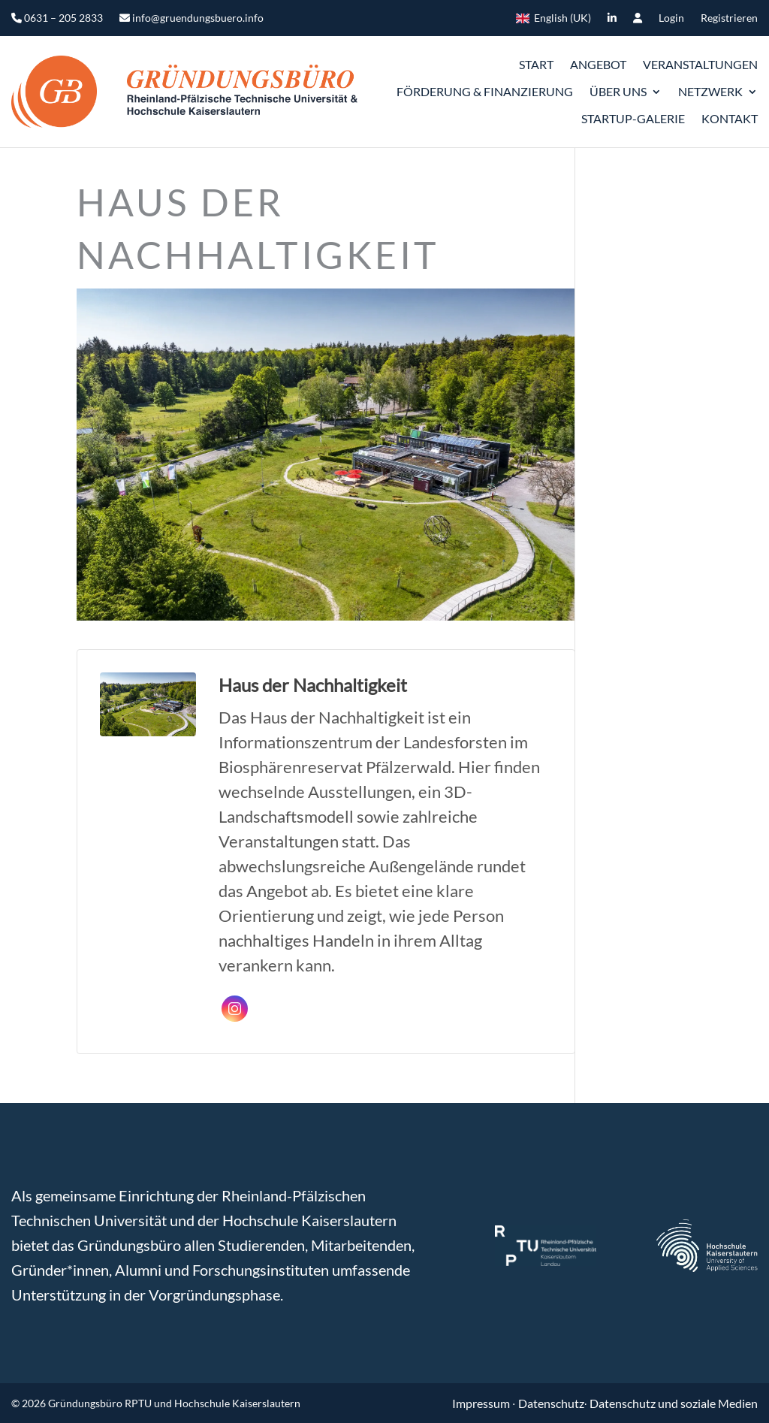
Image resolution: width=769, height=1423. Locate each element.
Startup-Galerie (633, 118)
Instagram (235, 1008)
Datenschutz (551, 1403)
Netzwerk (710, 91)
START (536, 64)
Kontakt (729, 118)
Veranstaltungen (700, 64)
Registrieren (729, 18)
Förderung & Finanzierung (485, 91)
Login (671, 18)
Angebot (598, 64)
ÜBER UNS (618, 91)
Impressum (482, 1403)
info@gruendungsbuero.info (191, 18)
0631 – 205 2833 (57, 18)
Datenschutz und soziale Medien (674, 1403)
